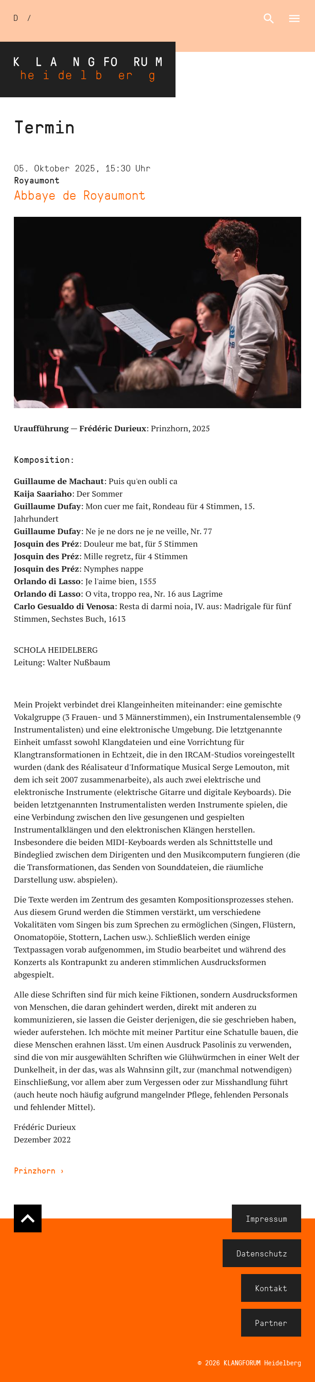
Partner (271, 1322)
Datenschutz (261, 1253)
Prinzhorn (39, 1170)
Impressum (266, 1218)
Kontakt (271, 1288)
